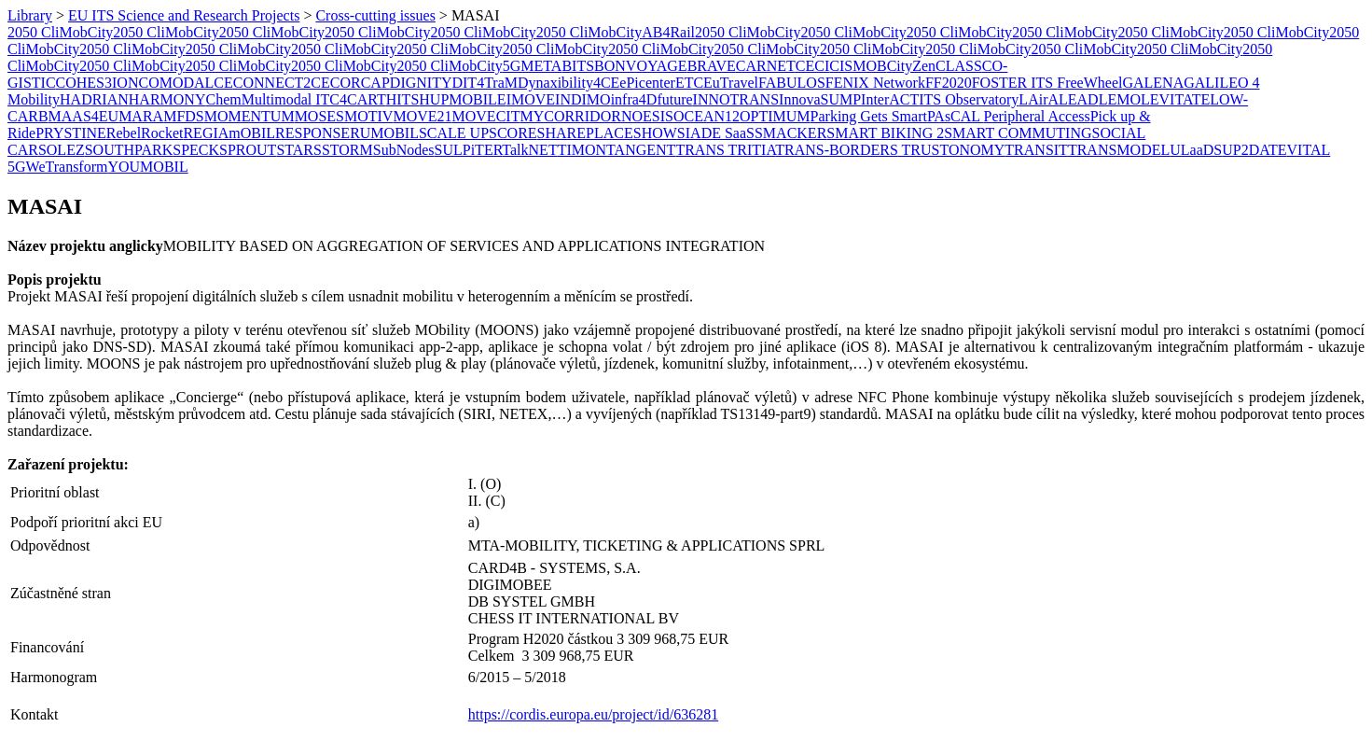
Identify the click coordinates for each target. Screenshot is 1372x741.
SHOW (655, 133)
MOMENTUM (249, 116)
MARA (140, 116)
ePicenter (647, 83)
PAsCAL (955, 116)
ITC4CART (348, 99)
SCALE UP (454, 133)
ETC (689, 83)
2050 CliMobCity (60, 32)
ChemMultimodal (258, 99)
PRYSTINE (70, 133)
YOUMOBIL (147, 167)
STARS (299, 150)
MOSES (319, 116)
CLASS (958, 66)
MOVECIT (486, 116)
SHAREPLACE (585, 133)
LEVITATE (1175, 99)
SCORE (513, 133)
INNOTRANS (736, 99)
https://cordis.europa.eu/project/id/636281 (593, 714)
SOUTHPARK (129, 150)
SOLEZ (61, 150)
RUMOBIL (384, 133)
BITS (577, 66)
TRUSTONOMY (951, 150)
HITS (403, 99)
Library (29, 15)
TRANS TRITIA (725, 150)
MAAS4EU (84, 116)
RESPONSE (312, 133)
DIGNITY (421, 83)
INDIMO (583, 99)
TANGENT (640, 150)
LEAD (1079, 99)
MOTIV (368, 116)
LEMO (1120, 99)
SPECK (196, 150)
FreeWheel (1089, 83)
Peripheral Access (1037, 116)
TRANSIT (1036, 150)
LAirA (1039, 99)
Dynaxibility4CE (568, 83)
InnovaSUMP (820, 99)
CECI (812, 66)
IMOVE (530, 99)
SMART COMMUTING (1017, 133)
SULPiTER (469, 150)
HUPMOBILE (462, 99)
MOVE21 (422, 116)
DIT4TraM (484, 83)
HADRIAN (94, 99)
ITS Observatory (969, 99)
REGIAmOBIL (229, 133)
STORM (347, 150)
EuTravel (730, 83)
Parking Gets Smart (869, 116)
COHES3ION (97, 83)
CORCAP (360, 83)
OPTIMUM (775, 116)
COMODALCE (185, 83)
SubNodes (404, 150)
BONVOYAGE (640, 66)
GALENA (1153, 83)
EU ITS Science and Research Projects (183, 15)
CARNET (766, 66)
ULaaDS (1196, 150)
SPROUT (247, 150)
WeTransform (67, 167)
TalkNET (529, 150)
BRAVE (711, 66)
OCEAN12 (706, 116)
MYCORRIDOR (570, 116)
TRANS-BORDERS (836, 150)
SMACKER (790, 133)
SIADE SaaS (716, 133)
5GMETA (532, 66)
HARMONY (167, 99)
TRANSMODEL (1119, 150)
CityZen (911, 66)
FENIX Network (875, 83)
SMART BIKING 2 (885, 133)
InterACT (890, 99)
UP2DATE (1254, 150)
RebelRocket (145, 133)
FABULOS (791, 83)
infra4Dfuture (652, 99)
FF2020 (948, 83)
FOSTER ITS (1015, 83)
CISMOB (857, 66)
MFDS (183, 116)
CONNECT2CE (281, 83)
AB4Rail (668, 32)
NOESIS (647, 116)
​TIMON (582, 150)
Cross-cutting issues (375, 15)
